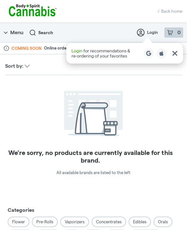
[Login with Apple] (161, 53)
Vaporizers (75, 221)
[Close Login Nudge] (175, 53)
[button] (124, 53)
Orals (163, 221)
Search (41, 33)
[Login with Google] (149, 53)
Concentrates (109, 221)
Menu (13, 32)
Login (147, 32)
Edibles (139, 221)
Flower (18, 221)
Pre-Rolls (44, 221)
